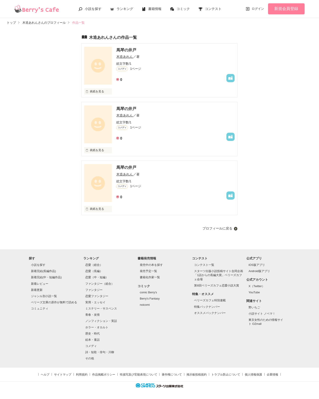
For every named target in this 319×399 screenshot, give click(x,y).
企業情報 (272, 374)
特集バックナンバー (207, 306)
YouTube (254, 292)
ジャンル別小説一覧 (44, 296)
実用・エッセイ (95, 302)
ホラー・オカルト (96, 327)
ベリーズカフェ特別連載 (210, 300)
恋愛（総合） (94, 265)
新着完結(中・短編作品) (46, 277)
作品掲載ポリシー (103, 374)
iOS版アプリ (257, 265)
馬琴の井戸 (126, 50)
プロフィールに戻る (217, 228)
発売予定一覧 (148, 271)
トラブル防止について (225, 374)
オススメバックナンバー (210, 313)
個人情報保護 (253, 374)
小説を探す (93, 9)
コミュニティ (39, 308)
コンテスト (213, 9)
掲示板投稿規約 (197, 374)
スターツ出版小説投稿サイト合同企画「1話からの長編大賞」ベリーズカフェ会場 (218, 275)
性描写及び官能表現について (138, 374)
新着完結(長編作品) (43, 271)
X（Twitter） (257, 286)
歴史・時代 (92, 333)
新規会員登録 (286, 8)
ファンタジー (94, 290)
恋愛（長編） (94, 271)
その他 (89, 358)
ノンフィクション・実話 (101, 321)
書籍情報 (154, 9)
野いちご (254, 307)
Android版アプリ (259, 271)
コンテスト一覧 (204, 265)
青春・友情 (92, 314)
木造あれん (124, 56)
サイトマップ (62, 374)
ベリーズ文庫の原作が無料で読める (54, 302)
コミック (183, 9)
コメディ (91, 346)
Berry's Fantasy (150, 298)
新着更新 (37, 290)
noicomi (145, 304)
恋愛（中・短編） (96, 277)
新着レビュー (39, 283)
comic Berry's (148, 292)
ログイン (258, 8)
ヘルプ (45, 374)
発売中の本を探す (151, 265)
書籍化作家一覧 (150, 277)
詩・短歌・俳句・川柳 (99, 352)
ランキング (125, 9)
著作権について (172, 374)
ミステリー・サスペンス (101, 308)
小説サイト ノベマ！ (262, 313)
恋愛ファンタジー (96, 296)
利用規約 (82, 374)
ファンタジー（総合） (99, 283)
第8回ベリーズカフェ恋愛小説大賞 (216, 285)
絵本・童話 (92, 339)
